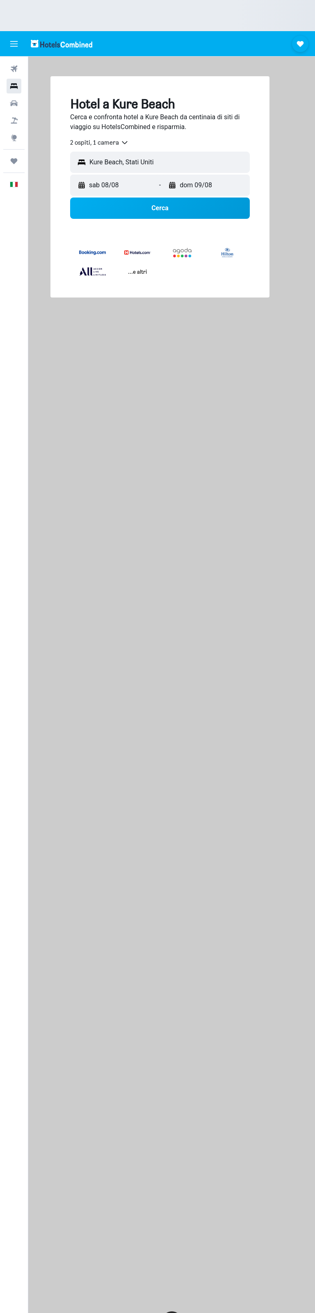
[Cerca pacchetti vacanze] (14, 120)
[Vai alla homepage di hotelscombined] (62, 44)
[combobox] (99, 143)
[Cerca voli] (14, 69)
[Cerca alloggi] (14, 86)
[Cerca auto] (14, 103)
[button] (14, 44)
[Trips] (14, 161)
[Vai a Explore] (14, 137)
